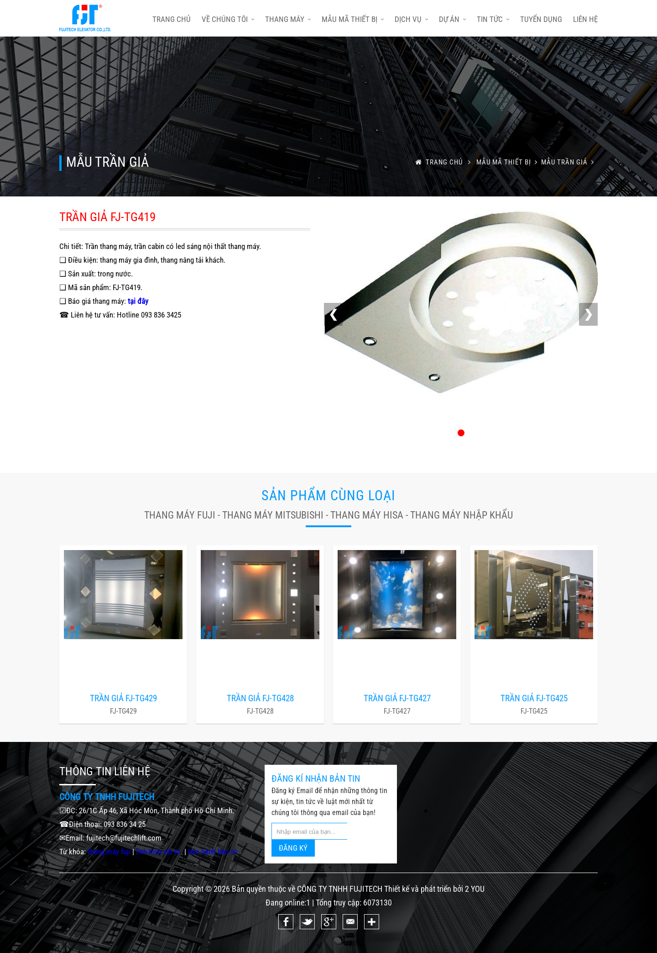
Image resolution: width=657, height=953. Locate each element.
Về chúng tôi (228, 19)
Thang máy (288, 19)
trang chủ (171, 19)
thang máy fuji (109, 851)
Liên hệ (585, 19)
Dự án (452, 19)
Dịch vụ (411, 19)
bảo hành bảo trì (212, 851)
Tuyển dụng (541, 19)
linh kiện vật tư (159, 851)
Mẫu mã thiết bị (353, 19)
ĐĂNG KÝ (293, 847)
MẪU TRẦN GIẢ (569, 162)
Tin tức (493, 19)
